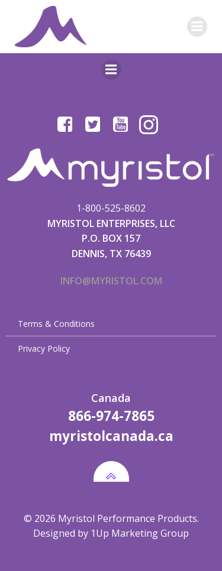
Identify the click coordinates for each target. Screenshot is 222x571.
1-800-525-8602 (111, 208)
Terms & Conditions (56, 323)
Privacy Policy (44, 348)
